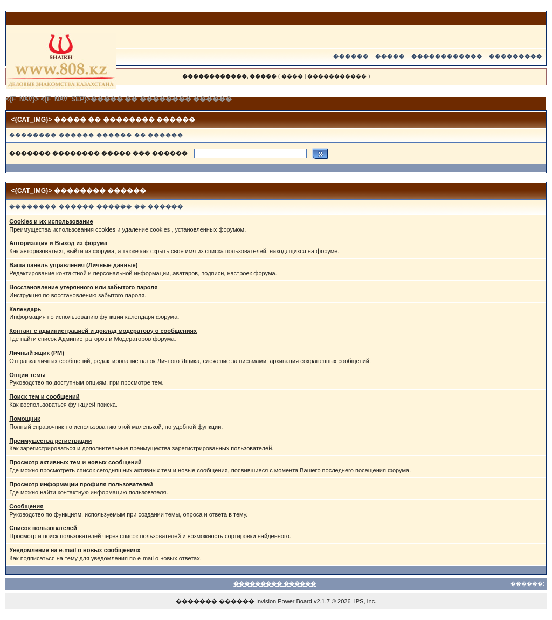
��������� (515, 56)
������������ (446, 56)
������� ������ (215, 601)
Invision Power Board (284, 601)
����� (390, 56)
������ (351, 56)
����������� (337, 76)
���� (292, 76)
